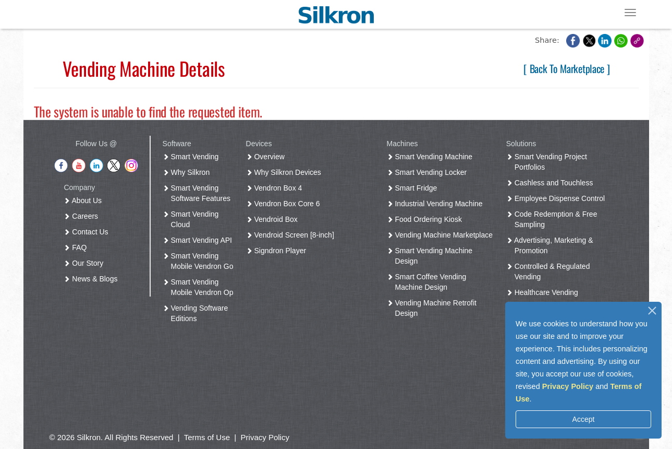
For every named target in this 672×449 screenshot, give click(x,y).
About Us (85, 200)
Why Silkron (188, 172)
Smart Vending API (199, 240)
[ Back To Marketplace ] (566, 68)
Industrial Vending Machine (437, 203)
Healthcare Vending (544, 292)
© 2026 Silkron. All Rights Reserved (112, 437)
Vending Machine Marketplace (442, 235)
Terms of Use (207, 437)
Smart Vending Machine (432, 156)
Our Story (85, 263)
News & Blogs (92, 279)
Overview (267, 156)
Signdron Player (278, 250)
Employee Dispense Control (557, 198)
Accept (583, 419)
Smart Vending (193, 156)
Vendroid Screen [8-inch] (292, 235)
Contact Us (88, 232)
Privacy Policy (567, 386)
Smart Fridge (414, 188)
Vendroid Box (274, 219)
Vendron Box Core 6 (285, 203)
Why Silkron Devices (285, 172)
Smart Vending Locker (429, 172)
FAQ (77, 247)
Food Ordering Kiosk (426, 219)
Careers (83, 216)
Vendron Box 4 (276, 188)
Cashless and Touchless (551, 183)
